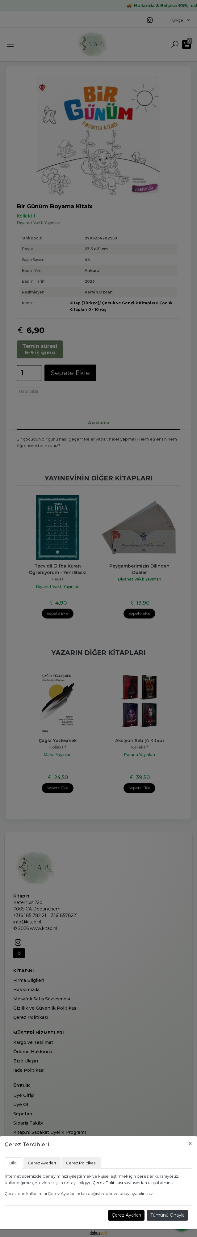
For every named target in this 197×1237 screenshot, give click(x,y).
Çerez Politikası (108, 1182)
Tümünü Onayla (167, 1215)
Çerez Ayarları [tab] (42, 1163)
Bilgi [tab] (13, 1163)
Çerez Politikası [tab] (81, 1163)
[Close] (190, 1143)
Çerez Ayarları (126, 1215)
